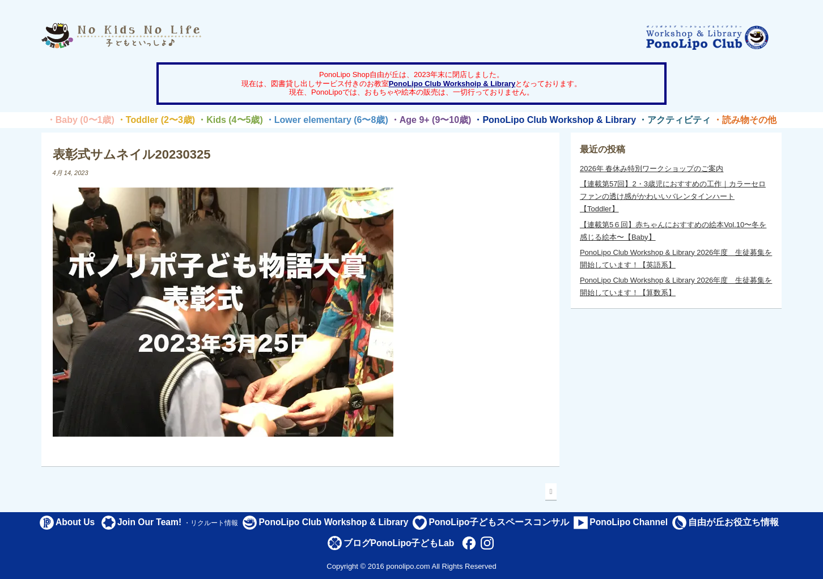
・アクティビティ (674, 120)
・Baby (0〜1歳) (80, 120)
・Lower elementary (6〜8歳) (326, 120)
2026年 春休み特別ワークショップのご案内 (652, 168)
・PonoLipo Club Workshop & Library (554, 120)
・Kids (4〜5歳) (230, 120)
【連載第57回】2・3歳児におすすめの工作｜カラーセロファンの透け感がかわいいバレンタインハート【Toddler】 (673, 196)
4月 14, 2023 (70, 172)
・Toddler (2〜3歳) (156, 120)
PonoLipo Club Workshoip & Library (452, 83)
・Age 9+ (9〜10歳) (431, 120)
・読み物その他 (745, 120)
